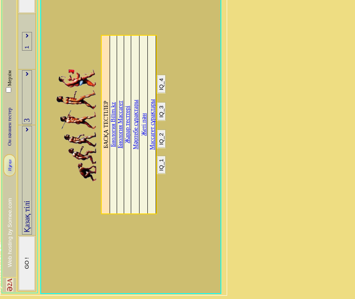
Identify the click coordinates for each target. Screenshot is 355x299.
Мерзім (9, 78)
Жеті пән (144, 124)
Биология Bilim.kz (113, 124)
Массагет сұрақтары (152, 124)
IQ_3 (161, 111)
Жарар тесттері (127, 124)
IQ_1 (161, 165)
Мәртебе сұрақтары (135, 125)
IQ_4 (161, 84)
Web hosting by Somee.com (10, 232)
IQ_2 (161, 139)
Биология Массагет (120, 124)
